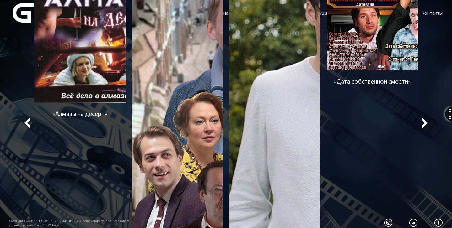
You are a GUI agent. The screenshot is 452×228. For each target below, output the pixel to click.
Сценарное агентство (361, 13)
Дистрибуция (315, 13)
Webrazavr (55, 225)
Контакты (432, 13)
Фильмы (283, 13)
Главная (222, 13)
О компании (252, 13)
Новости (403, 13)
